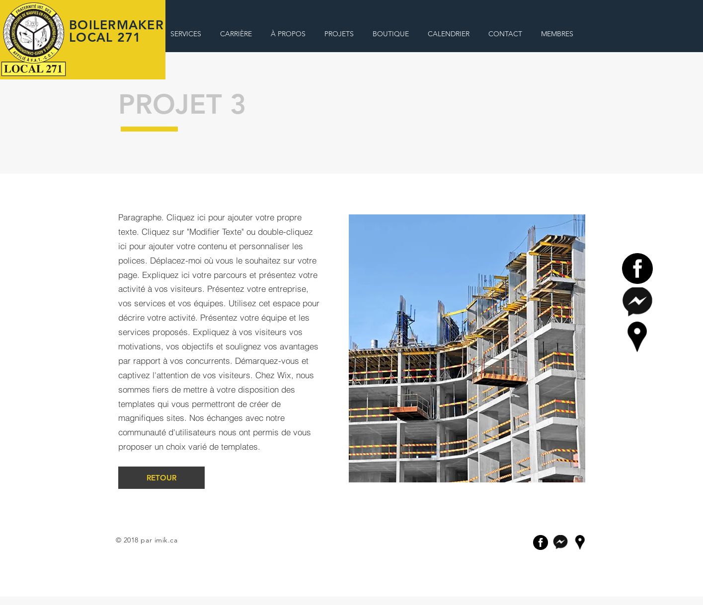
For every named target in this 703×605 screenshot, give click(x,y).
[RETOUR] (161, 478)
